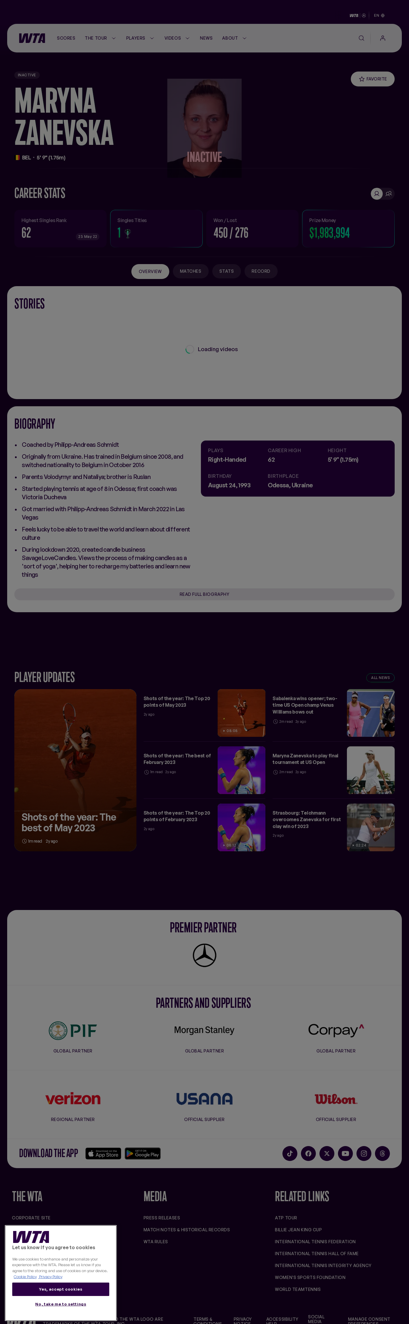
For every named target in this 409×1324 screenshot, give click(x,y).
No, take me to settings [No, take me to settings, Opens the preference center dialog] (60, 1304)
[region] (61, 1273)
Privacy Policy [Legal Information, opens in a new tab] (50, 1276)
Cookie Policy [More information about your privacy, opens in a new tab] (25, 1276)
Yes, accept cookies (60, 1289)
